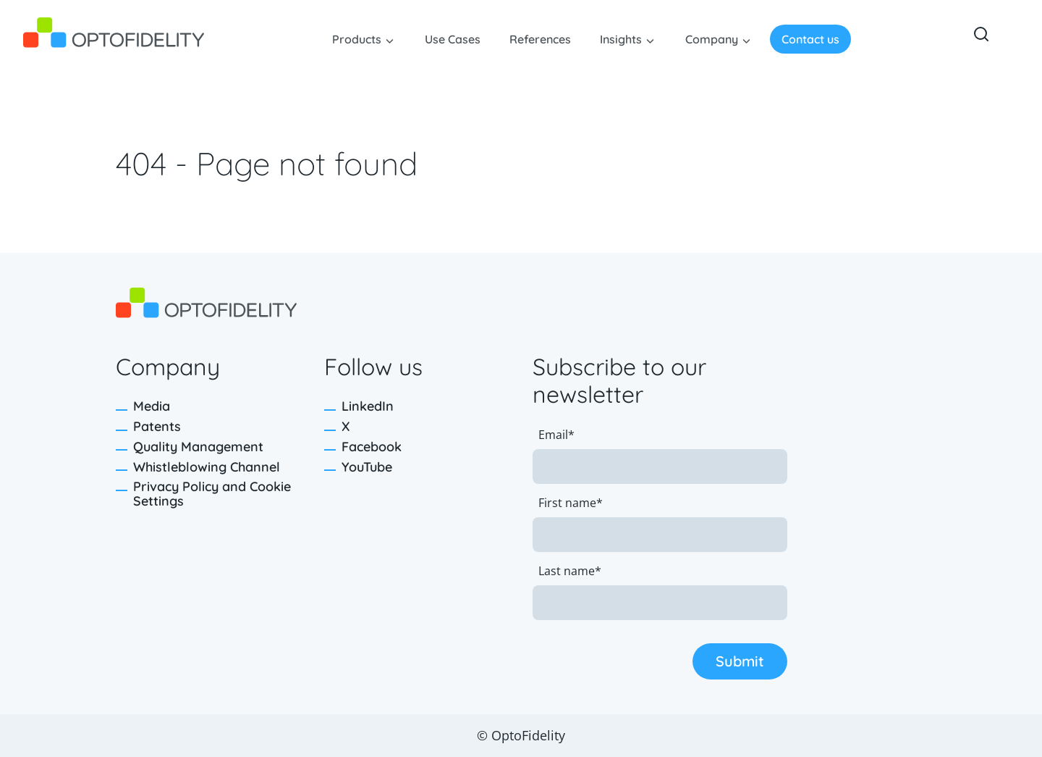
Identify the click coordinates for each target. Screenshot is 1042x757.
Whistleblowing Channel (206, 467)
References (540, 39)
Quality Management (198, 446)
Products (356, 39)
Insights (621, 39)
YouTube (367, 467)
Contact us (810, 39)
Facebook (372, 446)
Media (151, 406)
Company (711, 39)
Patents (157, 426)
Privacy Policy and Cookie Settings (212, 493)
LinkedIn (368, 406)
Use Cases (452, 39)
